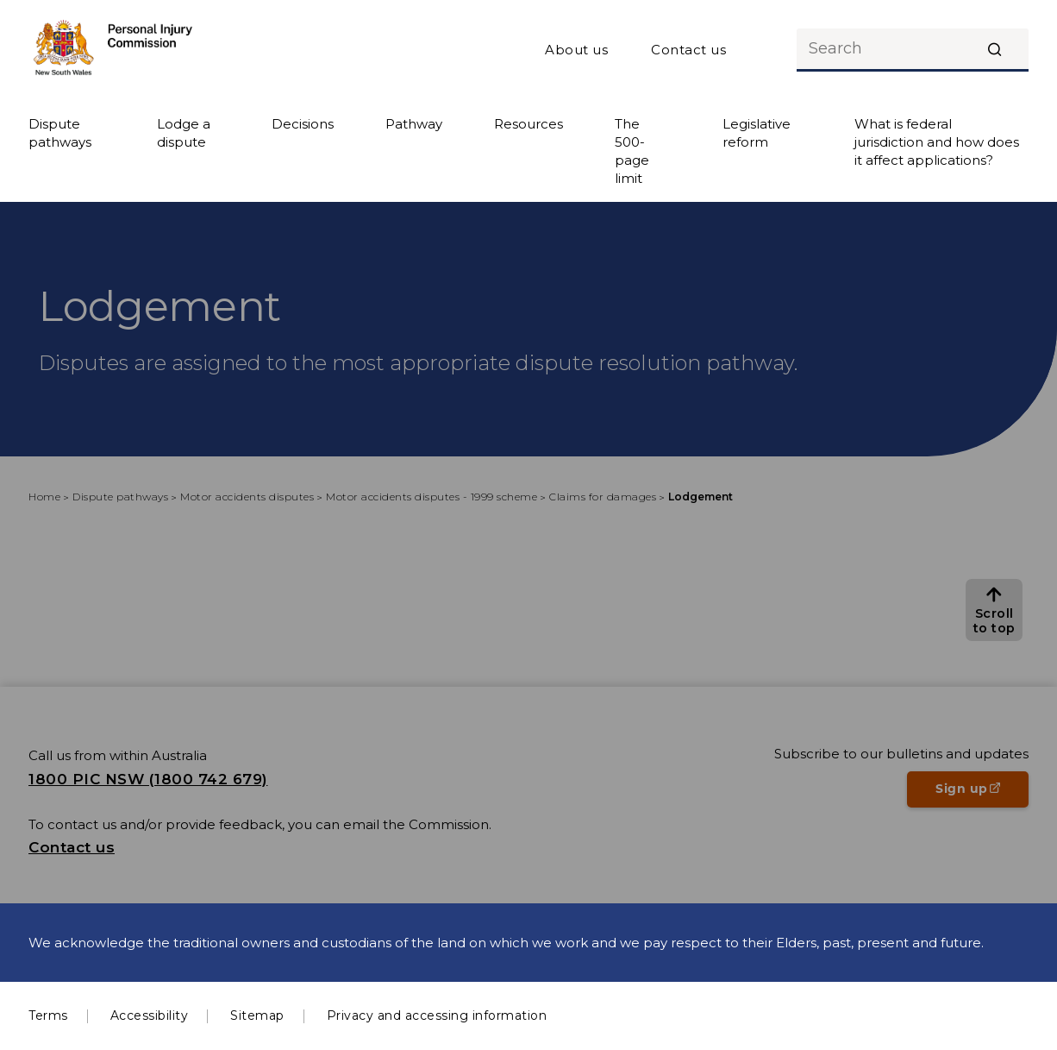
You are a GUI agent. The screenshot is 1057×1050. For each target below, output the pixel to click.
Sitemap (257, 1015)
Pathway (413, 124)
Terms (48, 1015)
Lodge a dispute (183, 133)
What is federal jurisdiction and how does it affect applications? (936, 142)
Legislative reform (756, 133)
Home (44, 496)
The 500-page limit (632, 151)
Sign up (982, 794)
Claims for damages (602, 496)
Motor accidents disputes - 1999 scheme (431, 496)
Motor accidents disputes (247, 496)
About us (576, 49)
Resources (528, 124)
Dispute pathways (59, 133)
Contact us (688, 49)
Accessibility (149, 1015)
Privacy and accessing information (437, 1015)
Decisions (303, 124)
